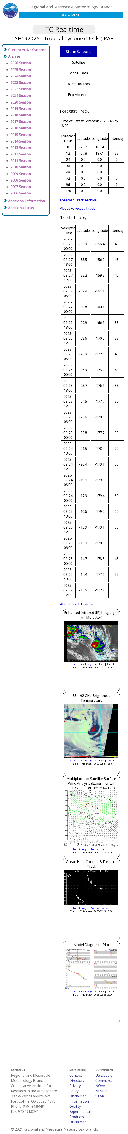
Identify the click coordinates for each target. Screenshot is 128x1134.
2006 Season (20, 193)
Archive (99, 664)
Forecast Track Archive (78, 200)
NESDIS (101, 1091)
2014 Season (20, 141)
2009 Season (20, 173)
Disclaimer (77, 1096)
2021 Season (20, 95)
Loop (72, 664)
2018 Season (20, 115)
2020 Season (20, 102)
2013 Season (20, 147)
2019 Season (20, 108)
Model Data (78, 73)
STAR (99, 1096)
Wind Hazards (78, 84)
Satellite (78, 62)
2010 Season (20, 167)
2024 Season (20, 76)
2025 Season (20, 69)
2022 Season (20, 89)
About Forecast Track (77, 208)
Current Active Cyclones (27, 49)
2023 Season (20, 82)
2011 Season (20, 160)
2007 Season (20, 186)
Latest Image (85, 664)
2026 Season (20, 63)
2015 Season (20, 134)
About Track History (76, 604)
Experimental (78, 94)
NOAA (100, 1085)
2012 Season (20, 154)
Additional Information (26, 201)
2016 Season (20, 128)
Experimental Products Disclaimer (80, 1116)
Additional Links (21, 207)
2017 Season (20, 121)
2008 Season (20, 180)
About (110, 664)
